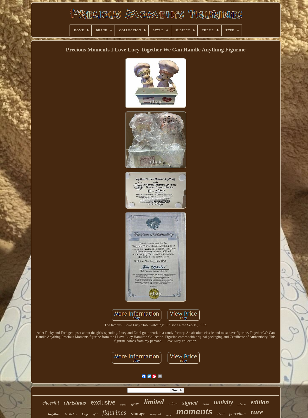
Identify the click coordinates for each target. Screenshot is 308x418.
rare (256, 412)
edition (259, 402)
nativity (223, 402)
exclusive (103, 402)
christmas (75, 403)
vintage (138, 413)
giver (135, 404)
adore (173, 404)
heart (205, 404)
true (220, 413)
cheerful (50, 403)
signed (190, 402)
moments (194, 411)
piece (242, 404)
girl (95, 414)
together (54, 414)
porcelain (237, 413)
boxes (123, 404)
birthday (71, 414)
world (168, 415)
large (85, 414)
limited (154, 402)
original (155, 414)
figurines (114, 412)
